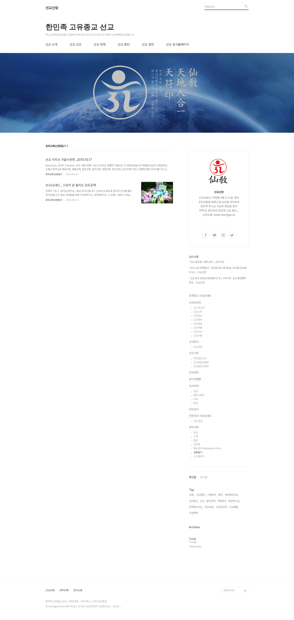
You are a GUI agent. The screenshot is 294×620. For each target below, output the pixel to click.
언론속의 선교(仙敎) (200, 415)
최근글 (192, 477)
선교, (202, 500)
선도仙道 (78, 590)
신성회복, (193, 512)
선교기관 (194, 353)
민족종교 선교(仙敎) (200, 295)
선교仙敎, (209, 506)
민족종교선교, (196, 506)
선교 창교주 (199, 307)
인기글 (203, 477)
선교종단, (201, 494)
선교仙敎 (50, 590)
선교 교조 (76, 44)
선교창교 (194, 341)
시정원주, (212, 494)
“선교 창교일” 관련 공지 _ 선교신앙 (206, 261)
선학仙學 (64, 590)
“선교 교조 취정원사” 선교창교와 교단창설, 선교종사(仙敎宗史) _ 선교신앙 (218, 270)
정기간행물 (195, 379)
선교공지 (194, 409)
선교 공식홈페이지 (177, 44)
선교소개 (197, 311)
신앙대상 (197, 315)
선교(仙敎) (195, 302)
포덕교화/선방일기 (53, 174)
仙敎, (192, 494)
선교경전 (194, 372)
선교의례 (194, 386)
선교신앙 (51, 8)
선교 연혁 (100, 44)
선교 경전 (148, 44)
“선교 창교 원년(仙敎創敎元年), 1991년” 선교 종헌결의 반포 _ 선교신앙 (217, 280)
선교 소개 (51, 44)
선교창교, (193, 500)
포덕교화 (194, 427)
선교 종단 (124, 44)
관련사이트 (228, 590)
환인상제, (211, 500)
